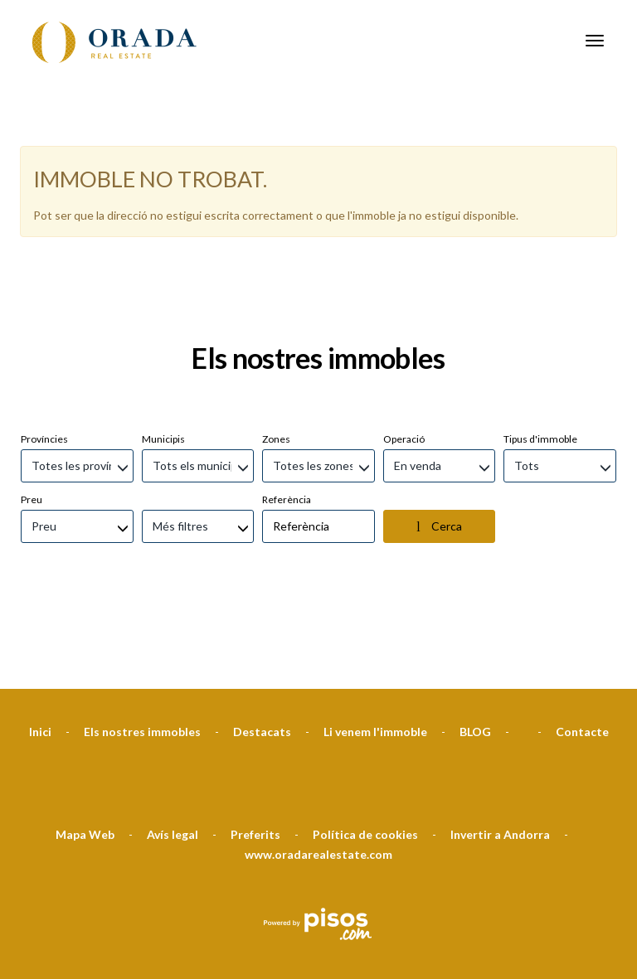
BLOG (475, 648)
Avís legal (172, 751)
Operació (404, 355)
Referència (286, 416)
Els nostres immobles (142, 648)
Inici (40, 648)
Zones (276, 355)
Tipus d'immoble (540, 355)
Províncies (44, 355)
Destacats (262, 648)
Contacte (582, 648)
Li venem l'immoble (375, 648)
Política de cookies (365, 751)
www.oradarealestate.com (318, 770)
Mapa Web (85, 751)
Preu (31, 416)
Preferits (255, 751)
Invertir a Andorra (500, 751)
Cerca (438, 442)
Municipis (163, 355)
